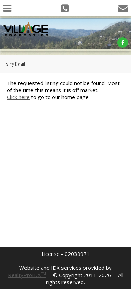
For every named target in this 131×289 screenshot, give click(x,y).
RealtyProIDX (27, 275)
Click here (18, 96)
